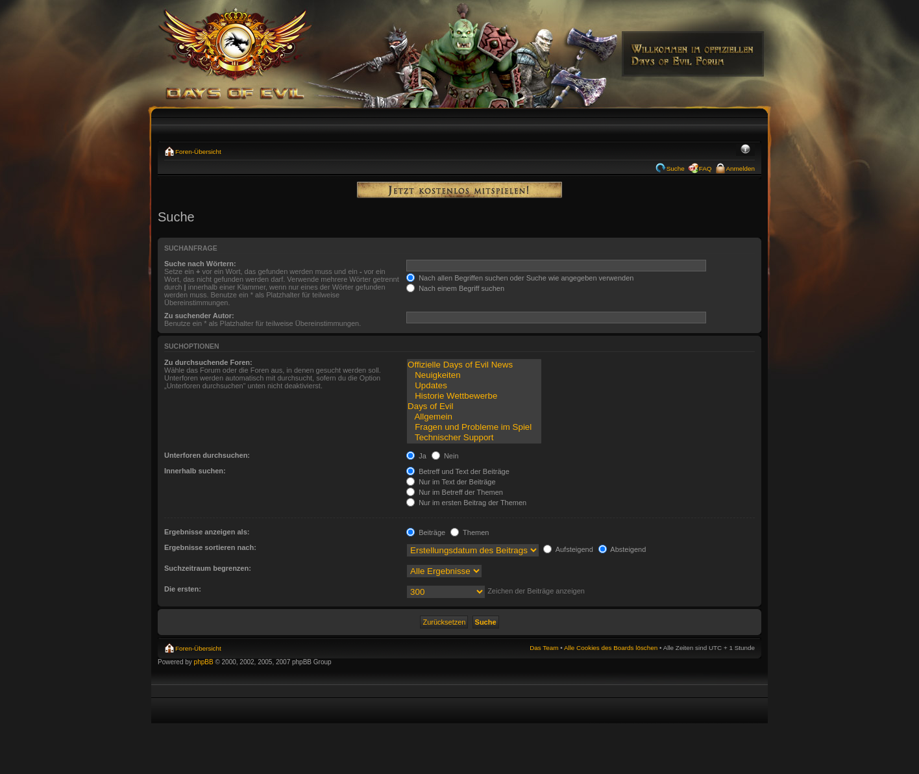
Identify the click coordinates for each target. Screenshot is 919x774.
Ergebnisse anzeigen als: (206, 532)
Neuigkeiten (474, 375)
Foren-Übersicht (198, 151)
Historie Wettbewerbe (474, 396)
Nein (445, 456)
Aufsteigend (568, 549)
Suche (676, 168)
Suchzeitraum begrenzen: (207, 568)
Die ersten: (182, 589)
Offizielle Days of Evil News (474, 365)
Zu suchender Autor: (199, 315)
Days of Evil (474, 406)
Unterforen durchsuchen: (207, 455)
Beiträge (425, 532)
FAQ (705, 168)
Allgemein (474, 417)
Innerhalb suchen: (195, 471)
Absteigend (622, 549)
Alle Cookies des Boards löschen (610, 647)
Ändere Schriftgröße (745, 150)
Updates (474, 386)
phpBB (204, 662)
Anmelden (740, 168)
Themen (469, 532)
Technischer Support (474, 437)
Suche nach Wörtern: (200, 264)
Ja (416, 456)
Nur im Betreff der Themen (454, 492)
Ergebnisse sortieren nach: (210, 547)
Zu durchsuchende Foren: (208, 362)
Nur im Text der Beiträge (450, 482)
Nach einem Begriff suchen (455, 288)
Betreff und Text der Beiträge (457, 471)
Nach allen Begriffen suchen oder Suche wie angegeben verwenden (519, 278)
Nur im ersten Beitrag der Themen (466, 502)
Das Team (544, 647)
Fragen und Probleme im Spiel (474, 427)
